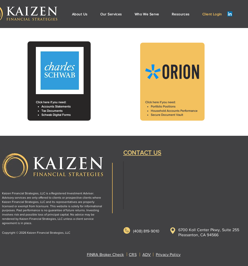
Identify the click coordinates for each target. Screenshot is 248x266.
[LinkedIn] (229, 13)
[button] (111, 14)
